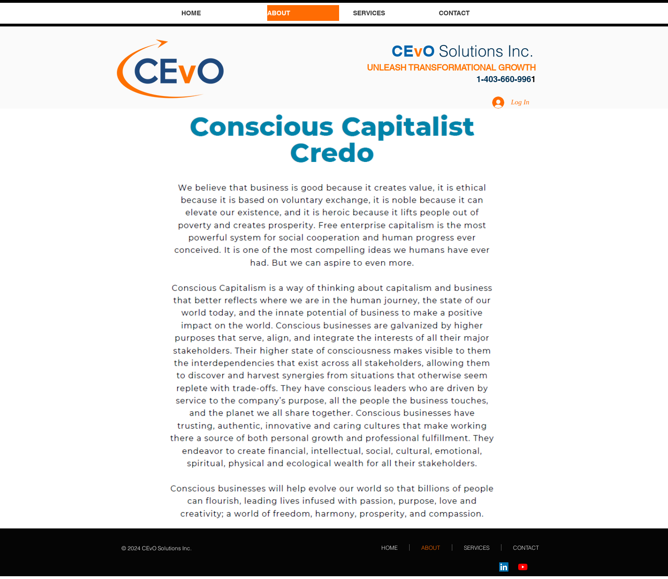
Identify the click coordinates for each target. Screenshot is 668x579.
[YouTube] (522, 567)
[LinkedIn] (503, 567)
